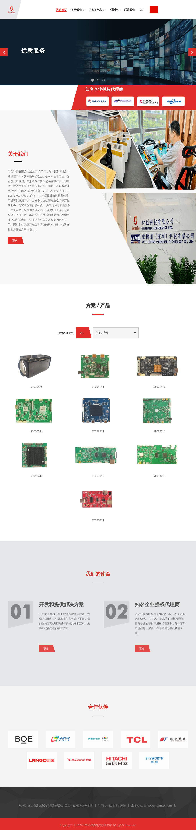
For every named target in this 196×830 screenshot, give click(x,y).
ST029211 (98, 434)
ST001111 (98, 389)
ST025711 (159, 434)
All (81, 332)
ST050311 (98, 523)
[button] (4, 52)
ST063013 (159, 478)
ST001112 (159, 389)
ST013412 (36, 478)
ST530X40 (36, 389)
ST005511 (36, 434)
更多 (15, 240)
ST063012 (98, 478)
